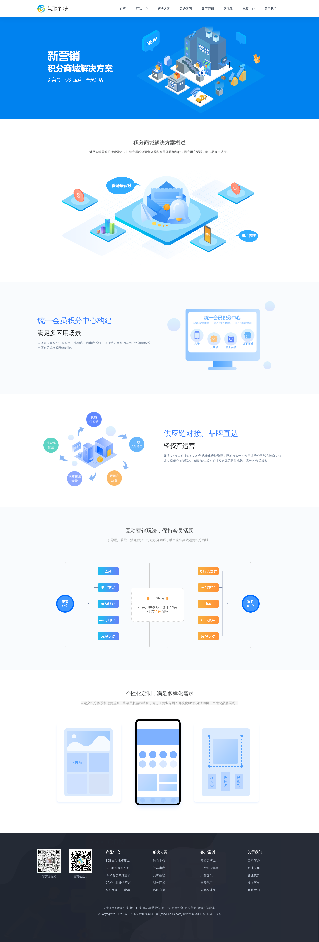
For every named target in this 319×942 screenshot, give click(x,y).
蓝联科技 (122, 907)
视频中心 (249, 8)
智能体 (228, 8)
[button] (159, 115)
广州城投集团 (209, 868)
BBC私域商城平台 (118, 868)
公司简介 (254, 860)
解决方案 (164, 8)
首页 (123, 8)
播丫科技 (135, 907)
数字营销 (208, 8)
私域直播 (159, 890)
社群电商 (159, 868)
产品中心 (142, 8)
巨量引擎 (177, 907)
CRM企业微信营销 (118, 882)
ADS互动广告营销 (118, 890)
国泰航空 (206, 882)
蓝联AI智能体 (206, 907)
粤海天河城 (208, 860)
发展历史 (254, 882)
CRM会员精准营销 (118, 875)
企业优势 (254, 875)
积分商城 (159, 882)
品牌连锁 (159, 875)
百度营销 (190, 907)
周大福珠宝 (208, 890)
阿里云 (166, 907)
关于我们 (270, 8)
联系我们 (254, 890)
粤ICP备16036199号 (208, 914)
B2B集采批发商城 (118, 860)
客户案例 (186, 8)
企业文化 (254, 868)
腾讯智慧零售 (151, 907)
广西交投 (206, 875)
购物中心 (159, 860)
